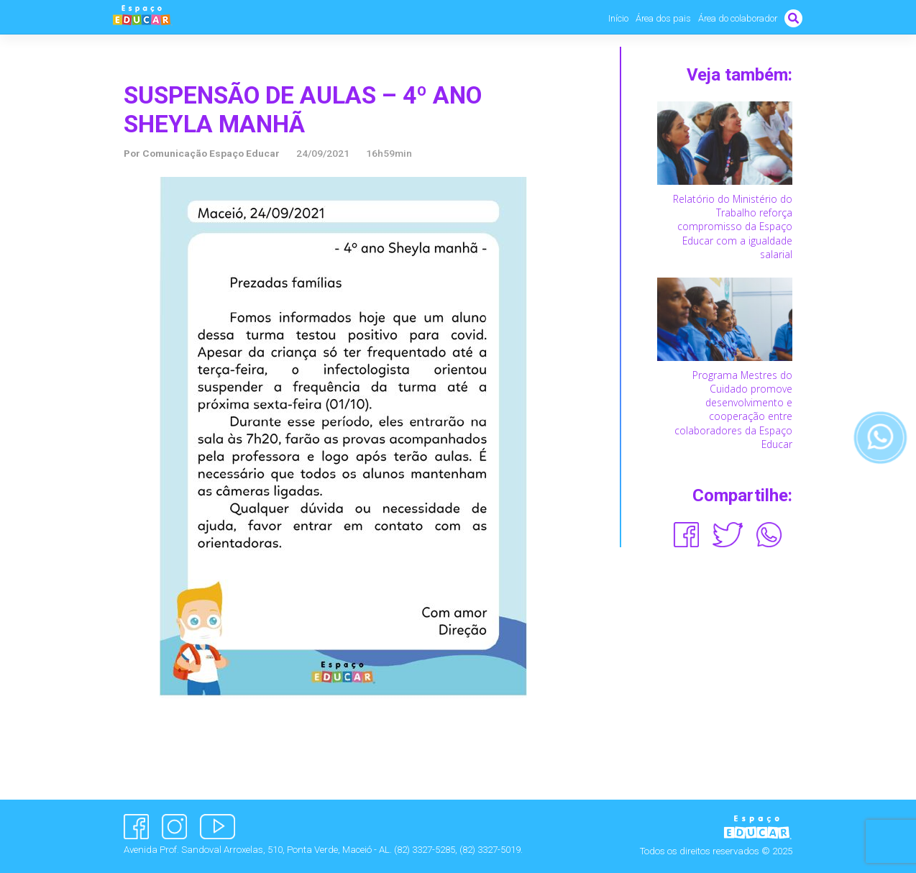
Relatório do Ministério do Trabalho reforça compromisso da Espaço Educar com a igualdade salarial (732, 226)
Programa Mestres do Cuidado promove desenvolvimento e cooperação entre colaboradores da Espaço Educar (733, 409)
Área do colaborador (737, 18)
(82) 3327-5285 (424, 849)
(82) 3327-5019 (490, 849)
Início (618, 18)
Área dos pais (663, 18)
